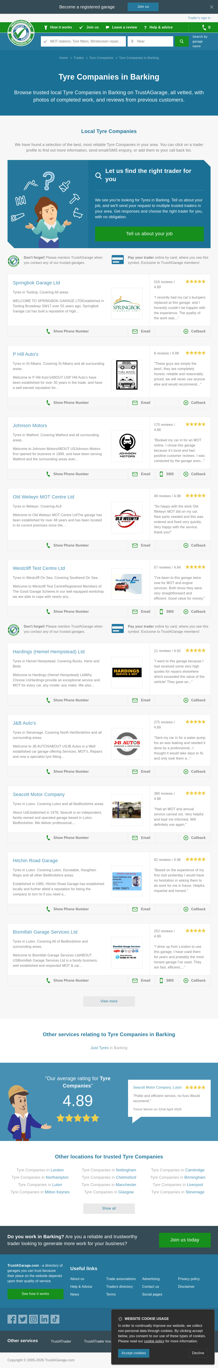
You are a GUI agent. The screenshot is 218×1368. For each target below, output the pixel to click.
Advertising (151, 1279)
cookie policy (154, 1341)
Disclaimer (186, 1286)
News (74, 1294)
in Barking (109, 1048)
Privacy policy (189, 1279)
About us (77, 1279)
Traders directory (119, 1286)
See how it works (35, 1294)
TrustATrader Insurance (102, 1341)
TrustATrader (61, 1341)
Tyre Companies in (40, 1170)
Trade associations (121, 1279)
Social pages (152, 1294)
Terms (111, 1294)
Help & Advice (81, 1286)
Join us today (184, 1240)
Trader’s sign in (199, 18)
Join (143, 6)
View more (109, 1001)
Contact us (150, 1286)
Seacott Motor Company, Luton (157, 1087)
